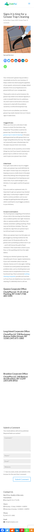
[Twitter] (8, 59)
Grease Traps (22, 20)
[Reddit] (12, 59)
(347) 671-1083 (9, 515)
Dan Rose (7, 20)
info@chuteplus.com (10, 522)
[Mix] (26, 59)
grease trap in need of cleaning (12, 135)
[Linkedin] (15, 59)
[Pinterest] (19, 59)
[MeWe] (22, 59)
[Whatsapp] (5, 65)
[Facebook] (5, 59)
